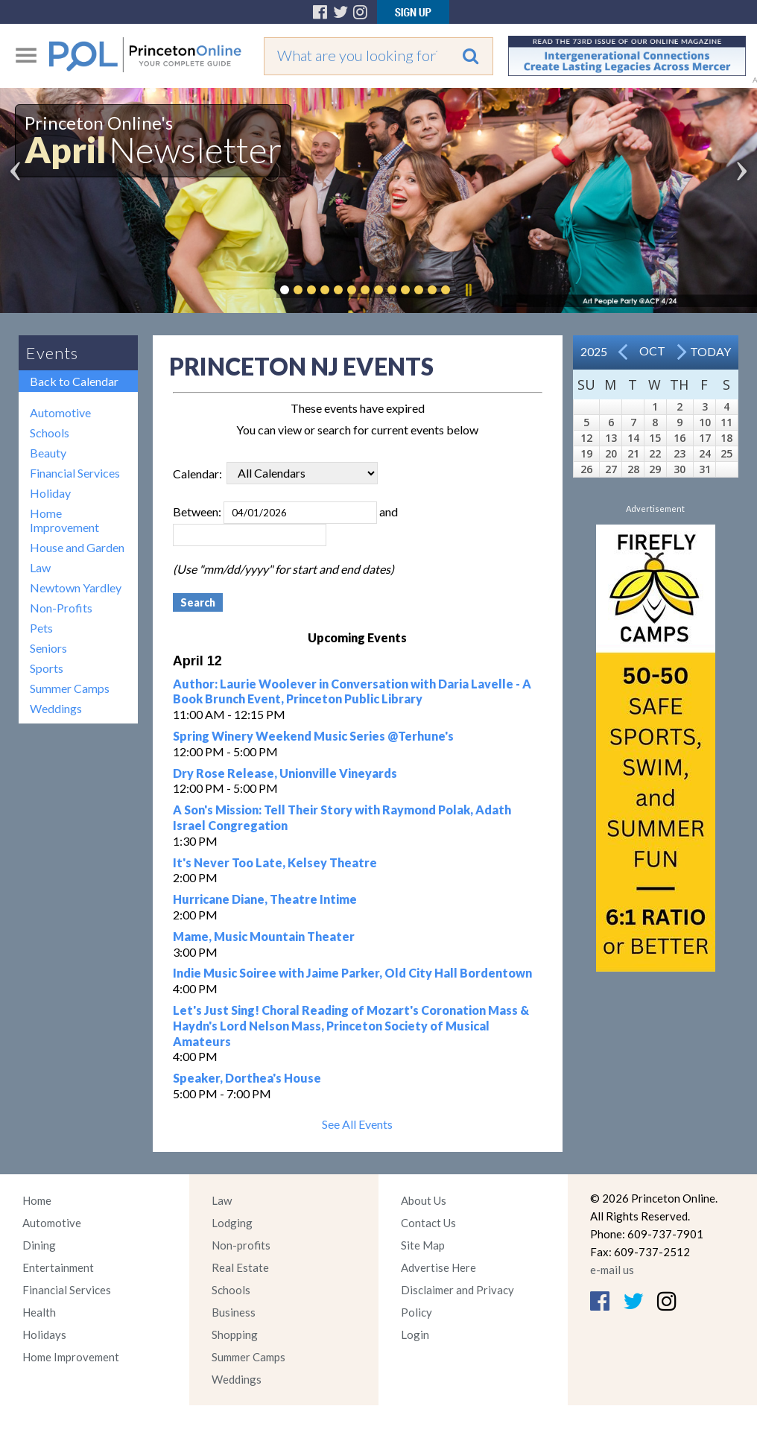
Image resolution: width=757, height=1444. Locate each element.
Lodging (232, 1222)
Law (40, 567)
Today (710, 351)
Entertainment (58, 1267)
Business (234, 1312)
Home (36, 1200)
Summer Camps (70, 688)
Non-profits (241, 1245)
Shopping (235, 1334)
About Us (423, 1200)
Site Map (423, 1245)
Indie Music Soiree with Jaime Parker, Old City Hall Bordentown (352, 973)
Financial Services (75, 473)
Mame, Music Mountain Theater (264, 936)
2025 (593, 351)
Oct (652, 350)
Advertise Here (438, 1267)
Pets (41, 628)
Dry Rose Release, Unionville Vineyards (285, 773)
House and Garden (77, 547)
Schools (49, 432)
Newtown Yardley (75, 587)
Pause (468, 290)
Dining (39, 1245)
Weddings (56, 708)
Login (415, 1334)
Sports (46, 668)
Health (39, 1312)
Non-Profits (61, 608)
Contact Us (428, 1222)
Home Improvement (64, 520)
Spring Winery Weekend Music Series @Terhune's (313, 736)
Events (52, 353)
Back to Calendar (74, 381)
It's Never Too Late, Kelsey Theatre (275, 862)
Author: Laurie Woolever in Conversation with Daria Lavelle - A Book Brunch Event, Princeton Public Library (352, 691)
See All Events (357, 1124)
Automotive (60, 412)
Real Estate (240, 1267)
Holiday (50, 493)
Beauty (48, 453)
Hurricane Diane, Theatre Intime (265, 899)
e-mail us (612, 1269)
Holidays (44, 1334)
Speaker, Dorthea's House (247, 1078)
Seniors (48, 648)
